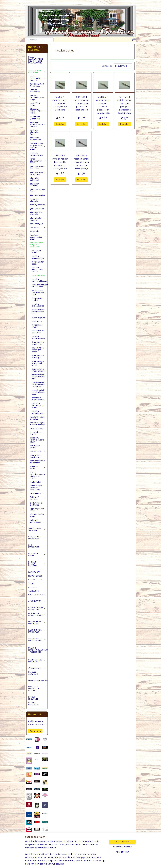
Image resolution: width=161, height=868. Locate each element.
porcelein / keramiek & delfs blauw (37, 443)
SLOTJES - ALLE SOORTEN (37, 533)
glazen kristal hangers (35, 222)
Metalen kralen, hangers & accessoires (38, 248)
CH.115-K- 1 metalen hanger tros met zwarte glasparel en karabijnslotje (81, 165)
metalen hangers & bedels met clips (37, 427)
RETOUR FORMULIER (33, 701)
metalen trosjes (38, 279)
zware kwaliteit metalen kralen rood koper (38, 388)
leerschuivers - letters (36, 436)
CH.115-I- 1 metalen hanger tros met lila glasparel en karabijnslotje (60, 165)
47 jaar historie (37, 671)
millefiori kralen (36, 432)
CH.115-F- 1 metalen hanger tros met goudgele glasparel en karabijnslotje (124, 108)
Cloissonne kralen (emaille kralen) (38, 114)
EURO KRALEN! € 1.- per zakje (37, 88)
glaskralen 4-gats (37, 198)
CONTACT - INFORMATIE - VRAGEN (34, 692)
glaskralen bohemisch (34, 182)
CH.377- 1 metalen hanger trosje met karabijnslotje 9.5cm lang (60, 107)
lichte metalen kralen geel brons (38, 353)
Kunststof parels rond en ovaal (38, 240)
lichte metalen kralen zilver (38, 346)
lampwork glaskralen (34, 203)
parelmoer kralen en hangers (37, 465)
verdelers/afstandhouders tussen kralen (40, 289)
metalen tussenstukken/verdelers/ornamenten (40, 283)
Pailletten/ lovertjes (38, 501)
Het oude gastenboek (33, 676)
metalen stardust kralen (38, 341)
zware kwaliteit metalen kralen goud (38, 395)
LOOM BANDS (34, 575)
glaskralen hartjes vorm (37, 194)
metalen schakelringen (38, 260)
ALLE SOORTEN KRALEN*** (37, 75)
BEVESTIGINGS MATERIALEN (37, 541)
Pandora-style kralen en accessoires (36, 491)
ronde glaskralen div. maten (38, 164)
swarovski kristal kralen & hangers (38, 128)
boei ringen (37, 324)
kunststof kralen (38, 471)
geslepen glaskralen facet (38, 135)
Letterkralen (35, 497)
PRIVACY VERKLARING (33, 707)
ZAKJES (31, 587)
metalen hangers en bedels (37, 421)
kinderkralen (35, 485)
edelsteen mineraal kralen (36, 157)
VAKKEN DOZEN (35, 583)
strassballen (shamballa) (35, 121)
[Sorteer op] (123, 69)
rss (80, 864)
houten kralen (38, 454)
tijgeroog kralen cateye (37, 513)
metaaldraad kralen (37, 329)
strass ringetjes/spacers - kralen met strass (37, 479)
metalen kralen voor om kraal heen (38, 315)
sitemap (75, 864)
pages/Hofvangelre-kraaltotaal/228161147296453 (37, 855)
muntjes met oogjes (37, 302)
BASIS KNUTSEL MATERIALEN (37, 634)
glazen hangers (36, 227)
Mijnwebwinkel (108, 864)
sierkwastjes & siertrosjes (36, 507)
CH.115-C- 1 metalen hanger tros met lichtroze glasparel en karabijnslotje (103, 108)
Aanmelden (35, 734)
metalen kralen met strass (38, 335)
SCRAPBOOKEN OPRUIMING (37, 626)
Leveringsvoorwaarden (38, 684)
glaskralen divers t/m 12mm (37, 171)
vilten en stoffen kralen (37, 519)
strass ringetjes (38, 321)
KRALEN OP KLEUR (37, 558)
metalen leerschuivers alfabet (37, 273)
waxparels (38, 234)
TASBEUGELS (37, 594)
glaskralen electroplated (35, 142)
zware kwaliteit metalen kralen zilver (38, 380)
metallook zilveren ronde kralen (38, 409)
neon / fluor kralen (35, 107)
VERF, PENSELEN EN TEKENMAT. (37, 643)
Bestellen (60, 127)
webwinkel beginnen (89, 864)
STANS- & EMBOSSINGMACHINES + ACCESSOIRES (38, 653)
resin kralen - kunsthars (35, 459)
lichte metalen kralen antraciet (38, 373)
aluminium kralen (36, 255)
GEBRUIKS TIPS (37, 604)
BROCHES (37, 590)
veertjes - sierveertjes (35, 94)
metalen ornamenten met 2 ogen (37, 101)
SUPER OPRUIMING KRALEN (38, 82)
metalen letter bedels (38, 266)
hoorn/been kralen (35, 450)
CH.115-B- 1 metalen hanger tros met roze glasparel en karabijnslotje (81, 107)
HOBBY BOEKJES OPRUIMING (37, 664)
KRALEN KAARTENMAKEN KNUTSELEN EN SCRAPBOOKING (35, 63)
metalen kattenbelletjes (38, 415)
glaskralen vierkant (34, 188)
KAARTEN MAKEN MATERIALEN (37, 612)
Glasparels (38, 231)
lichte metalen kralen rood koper (38, 366)
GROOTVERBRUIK (37, 598)
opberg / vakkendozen (35, 524)
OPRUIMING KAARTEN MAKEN (37, 617)
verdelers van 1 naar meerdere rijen (38, 296)
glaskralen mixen (37, 212)
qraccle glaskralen (37, 208)
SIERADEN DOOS (35, 579)
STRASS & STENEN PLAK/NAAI (37, 567)
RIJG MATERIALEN (37, 549)
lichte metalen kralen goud (38, 360)
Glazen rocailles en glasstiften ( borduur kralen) (38, 150)
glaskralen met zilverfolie (36, 216)
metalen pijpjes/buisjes (38, 308)
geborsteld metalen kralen (38, 402)
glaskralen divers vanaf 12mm (37, 177)
